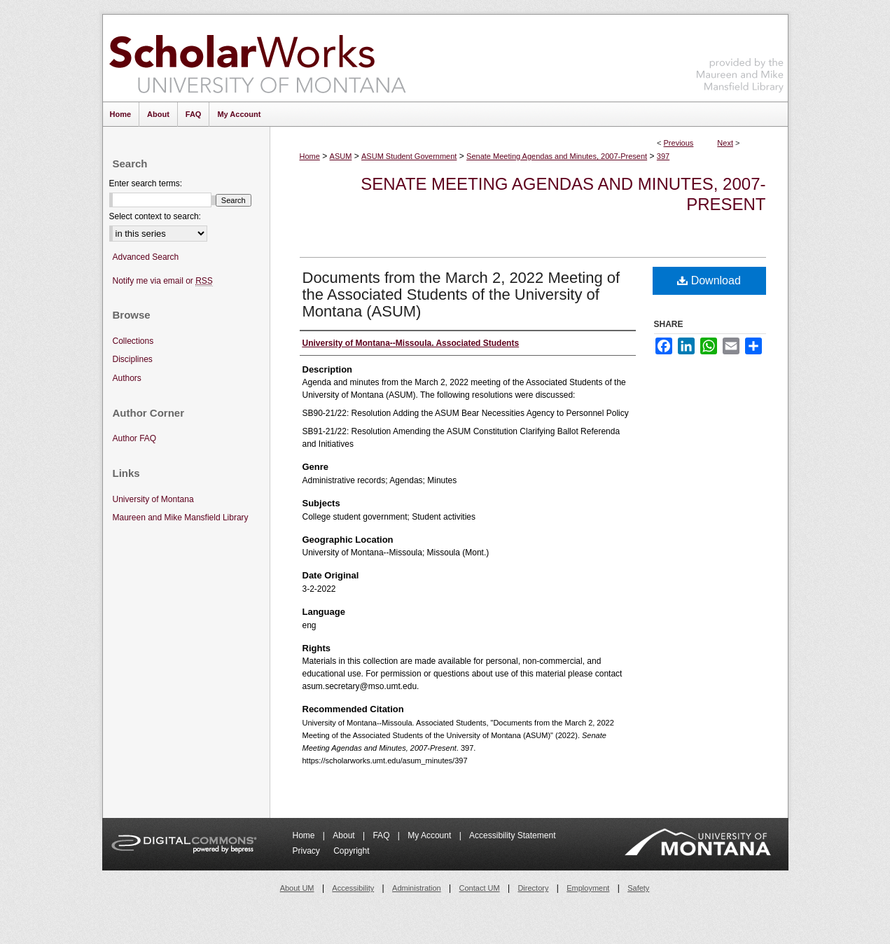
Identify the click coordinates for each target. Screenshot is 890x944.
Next (725, 143)
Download (709, 280)
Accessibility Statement (512, 835)
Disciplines (133, 359)
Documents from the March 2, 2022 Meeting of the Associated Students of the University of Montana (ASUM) (461, 294)
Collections (133, 341)
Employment (587, 888)
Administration (416, 888)
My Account (430, 835)
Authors (127, 378)
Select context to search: (155, 216)
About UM (297, 888)
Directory (532, 888)
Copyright (351, 851)
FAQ (382, 835)
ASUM (341, 156)
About (345, 835)
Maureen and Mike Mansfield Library (740, 56)
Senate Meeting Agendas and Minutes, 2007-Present (556, 156)
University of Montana (153, 499)
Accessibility (353, 888)
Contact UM (479, 888)
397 (663, 156)
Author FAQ (135, 438)
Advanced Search (146, 257)
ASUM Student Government (409, 156)
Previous (679, 143)
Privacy (308, 851)
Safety (638, 888)
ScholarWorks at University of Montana (257, 58)
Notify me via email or (163, 281)
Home (310, 156)
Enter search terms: (146, 183)
